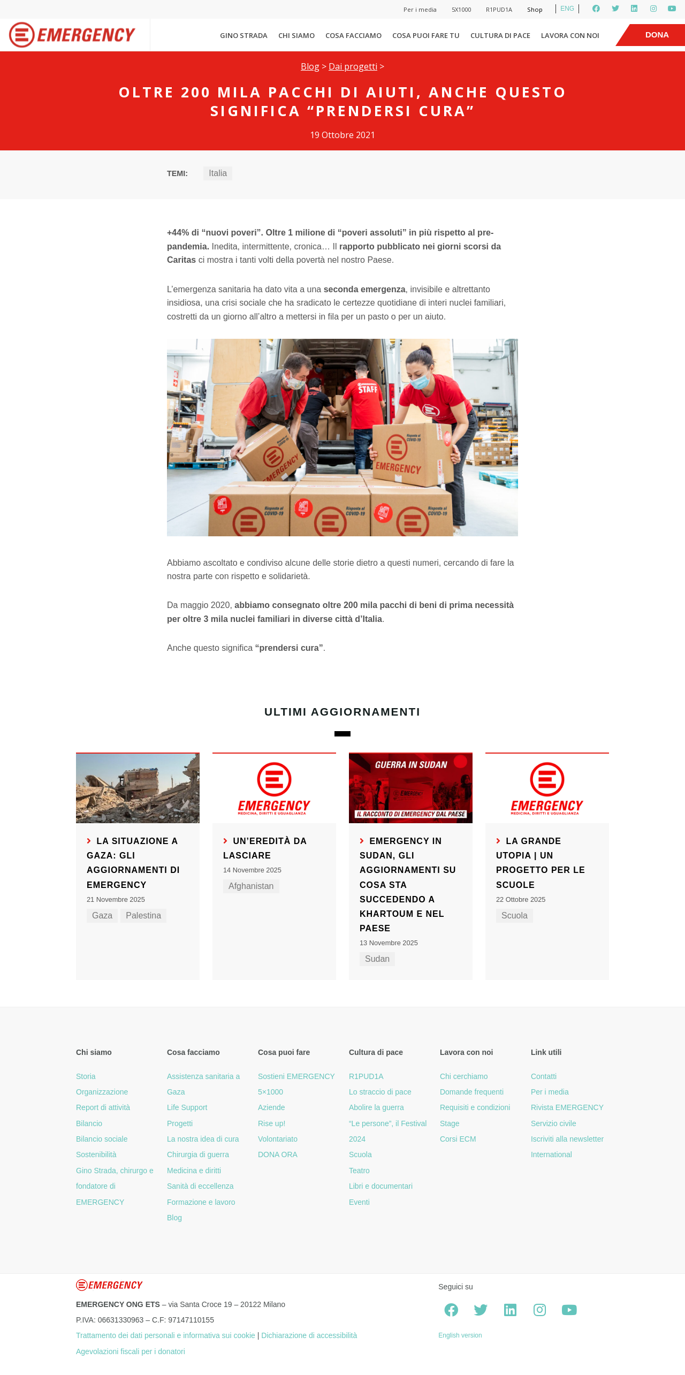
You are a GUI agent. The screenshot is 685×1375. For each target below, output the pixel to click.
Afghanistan (251, 886)
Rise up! (271, 1123)
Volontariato (278, 1139)
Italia (218, 173)
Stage (450, 1123)
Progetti (180, 1123)
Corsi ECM (458, 1139)
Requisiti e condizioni (475, 1107)
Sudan (377, 958)
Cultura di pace (500, 35)
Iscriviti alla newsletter (567, 1139)
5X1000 (461, 9)
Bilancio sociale (102, 1139)
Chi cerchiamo (464, 1076)
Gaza (102, 915)
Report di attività (103, 1107)
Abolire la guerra (376, 1107)
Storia (86, 1076)
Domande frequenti (472, 1092)
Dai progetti (353, 66)
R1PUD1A (499, 9)
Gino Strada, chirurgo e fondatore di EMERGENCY (115, 1186)
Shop (535, 9)
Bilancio (89, 1123)
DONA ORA (278, 1154)
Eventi (359, 1202)
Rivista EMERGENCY (567, 1107)
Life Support (187, 1107)
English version (460, 1335)
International (551, 1154)
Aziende (271, 1107)
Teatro (359, 1170)
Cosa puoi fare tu (426, 35)
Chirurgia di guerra (198, 1154)
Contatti (544, 1076)
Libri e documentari (381, 1186)
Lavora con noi (570, 35)
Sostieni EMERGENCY (296, 1076)
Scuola (514, 915)
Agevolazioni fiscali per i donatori (130, 1351)
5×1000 (270, 1092)
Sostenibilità (96, 1154)
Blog (310, 66)
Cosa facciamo (353, 35)
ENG (567, 8)
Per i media (420, 9)
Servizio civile (553, 1123)
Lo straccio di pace (380, 1092)
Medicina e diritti (194, 1170)
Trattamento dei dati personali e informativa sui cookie (165, 1335)
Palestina (143, 915)
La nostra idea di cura (203, 1139)
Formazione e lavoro (201, 1202)
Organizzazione (102, 1092)
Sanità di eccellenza (200, 1186)
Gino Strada (244, 35)
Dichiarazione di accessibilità (309, 1335)
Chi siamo (296, 35)
